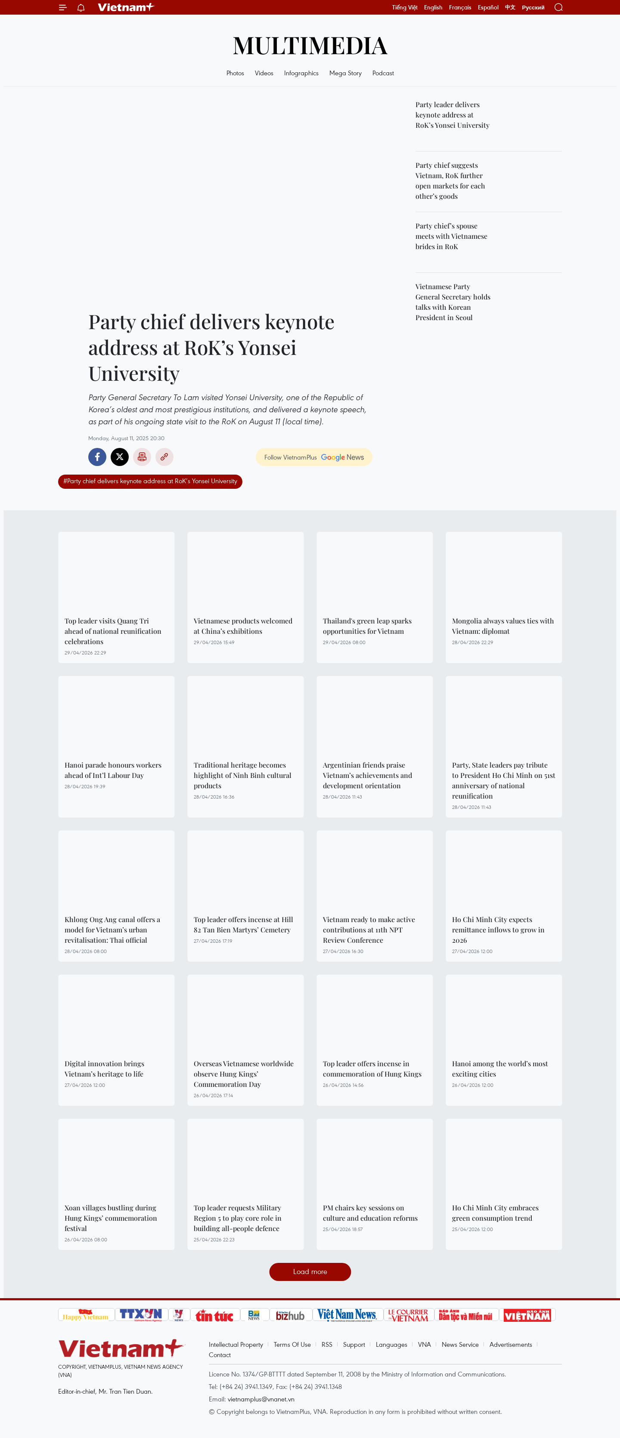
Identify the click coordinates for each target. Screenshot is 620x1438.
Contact (220, 1354)
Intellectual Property (236, 1344)
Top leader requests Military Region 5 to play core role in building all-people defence (238, 1218)
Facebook (97, 457)
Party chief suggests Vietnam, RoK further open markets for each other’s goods (450, 180)
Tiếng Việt (405, 7)
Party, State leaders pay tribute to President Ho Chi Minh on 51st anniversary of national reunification (503, 780)
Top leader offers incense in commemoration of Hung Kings (372, 1068)
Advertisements (511, 1344)
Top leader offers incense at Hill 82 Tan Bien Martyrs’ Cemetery (243, 924)
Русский (533, 7)
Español (488, 7)
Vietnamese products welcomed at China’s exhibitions (243, 626)
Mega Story (345, 72)
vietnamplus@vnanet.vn (261, 1399)
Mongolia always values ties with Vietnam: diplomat (503, 626)
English (433, 7)
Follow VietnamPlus (290, 457)
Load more (310, 1271)
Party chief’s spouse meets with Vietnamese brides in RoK (451, 236)
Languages (391, 1344)
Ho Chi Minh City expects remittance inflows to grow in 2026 (498, 929)
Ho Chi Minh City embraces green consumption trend (495, 1212)
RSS (327, 1344)
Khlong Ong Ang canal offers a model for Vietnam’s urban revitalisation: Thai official (112, 929)
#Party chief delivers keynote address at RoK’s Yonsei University (150, 480)
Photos (235, 72)
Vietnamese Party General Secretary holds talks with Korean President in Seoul (452, 302)
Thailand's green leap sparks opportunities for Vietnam (367, 626)
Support (354, 1344)
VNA (424, 1344)
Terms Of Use (292, 1344)
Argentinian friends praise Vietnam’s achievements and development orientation (367, 775)
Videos (264, 72)
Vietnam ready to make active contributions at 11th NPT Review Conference (369, 929)
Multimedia (310, 44)
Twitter (120, 457)
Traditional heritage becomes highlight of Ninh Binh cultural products (242, 775)
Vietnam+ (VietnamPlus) (126, 7)
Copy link (164, 457)
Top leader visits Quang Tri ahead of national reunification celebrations (113, 631)
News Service (460, 1344)
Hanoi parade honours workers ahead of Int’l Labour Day (113, 770)
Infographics (301, 72)
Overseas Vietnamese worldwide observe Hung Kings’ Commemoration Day (244, 1074)
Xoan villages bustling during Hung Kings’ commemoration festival (111, 1218)
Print (142, 457)
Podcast (383, 72)
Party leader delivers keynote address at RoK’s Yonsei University (452, 115)
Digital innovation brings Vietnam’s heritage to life (104, 1068)
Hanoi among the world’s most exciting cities (500, 1068)
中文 (510, 7)
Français (460, 7)
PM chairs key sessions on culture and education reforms (370, 1212)
